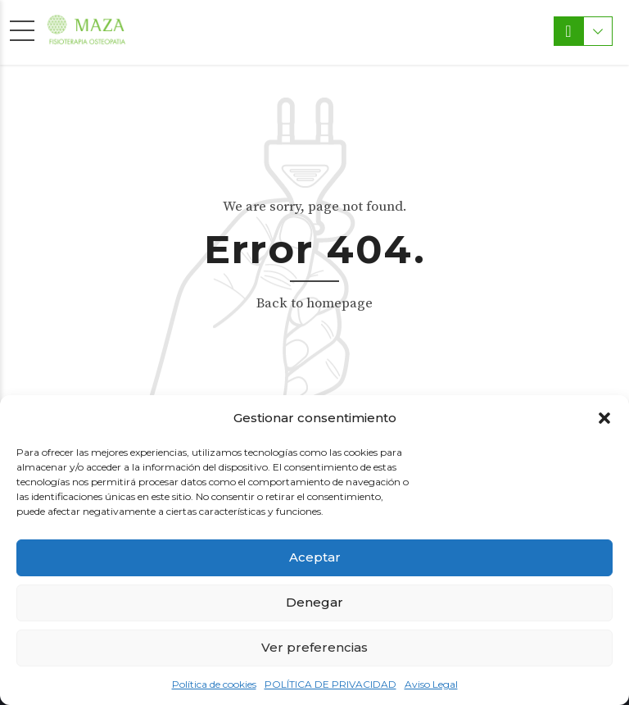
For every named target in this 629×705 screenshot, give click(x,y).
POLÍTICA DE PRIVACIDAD (330, 684)
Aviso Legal (431, 684)
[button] (604, 418)
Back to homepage (314, 303)
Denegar (314, 602)
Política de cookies (214, 684)
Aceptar (315, 557)
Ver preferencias (314, 647)
